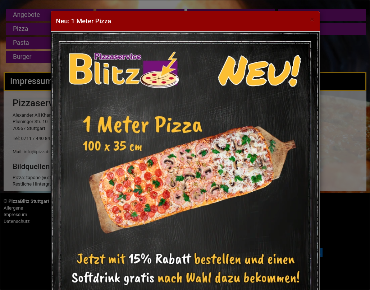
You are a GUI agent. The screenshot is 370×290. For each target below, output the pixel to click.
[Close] (312, 19)
